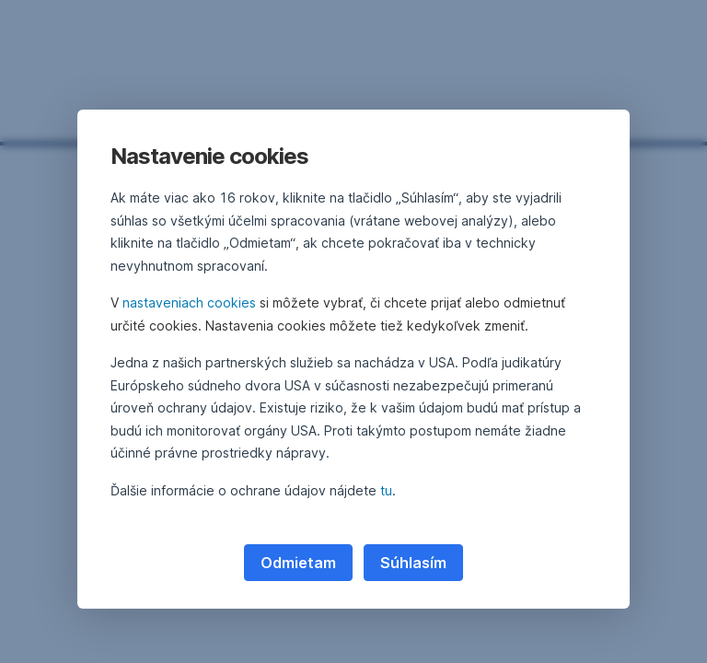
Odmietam (298, 562)
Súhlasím (413, 562)
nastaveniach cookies (189, 302)
